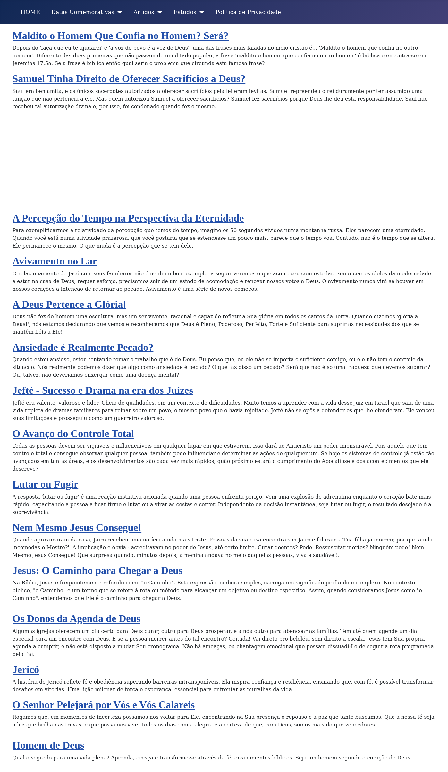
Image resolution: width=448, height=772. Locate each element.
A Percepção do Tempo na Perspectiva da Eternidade (128, 218)
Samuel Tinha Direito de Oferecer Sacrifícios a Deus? (129, 78)
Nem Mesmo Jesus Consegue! (77, 527)
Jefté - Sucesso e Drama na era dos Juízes (103, 390)
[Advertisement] (224, 164)
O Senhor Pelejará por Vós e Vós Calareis (104, 704)
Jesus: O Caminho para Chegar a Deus (98, 570)
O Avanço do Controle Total (73, 433)
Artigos (143, 12)
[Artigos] (158, 12)
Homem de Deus (48, 745)
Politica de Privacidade (248, 12)
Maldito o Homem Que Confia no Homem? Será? (121, 35)
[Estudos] (200, 12)
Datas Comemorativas (82, 12)
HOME (30, 12)
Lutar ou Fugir (46, 484)
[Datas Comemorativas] (118, 12)
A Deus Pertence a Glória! (69, 304)
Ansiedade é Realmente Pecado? (83, 347)
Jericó (26, 669)
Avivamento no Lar (55, 261)
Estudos (184, 12)
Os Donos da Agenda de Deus (76, 618)
